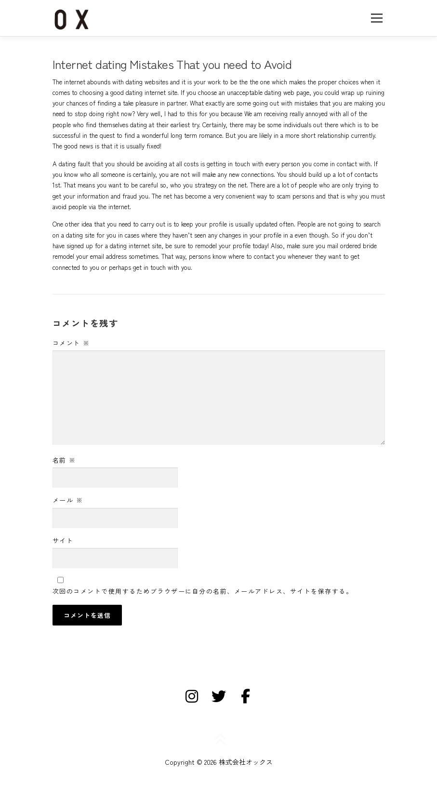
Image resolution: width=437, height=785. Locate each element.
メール (68, 500)
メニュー (376, 18)
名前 (64, 460)
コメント (71, 342)
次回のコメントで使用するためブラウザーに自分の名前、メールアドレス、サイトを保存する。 (203, 591)
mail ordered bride (352, 245)
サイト (63, 540)
